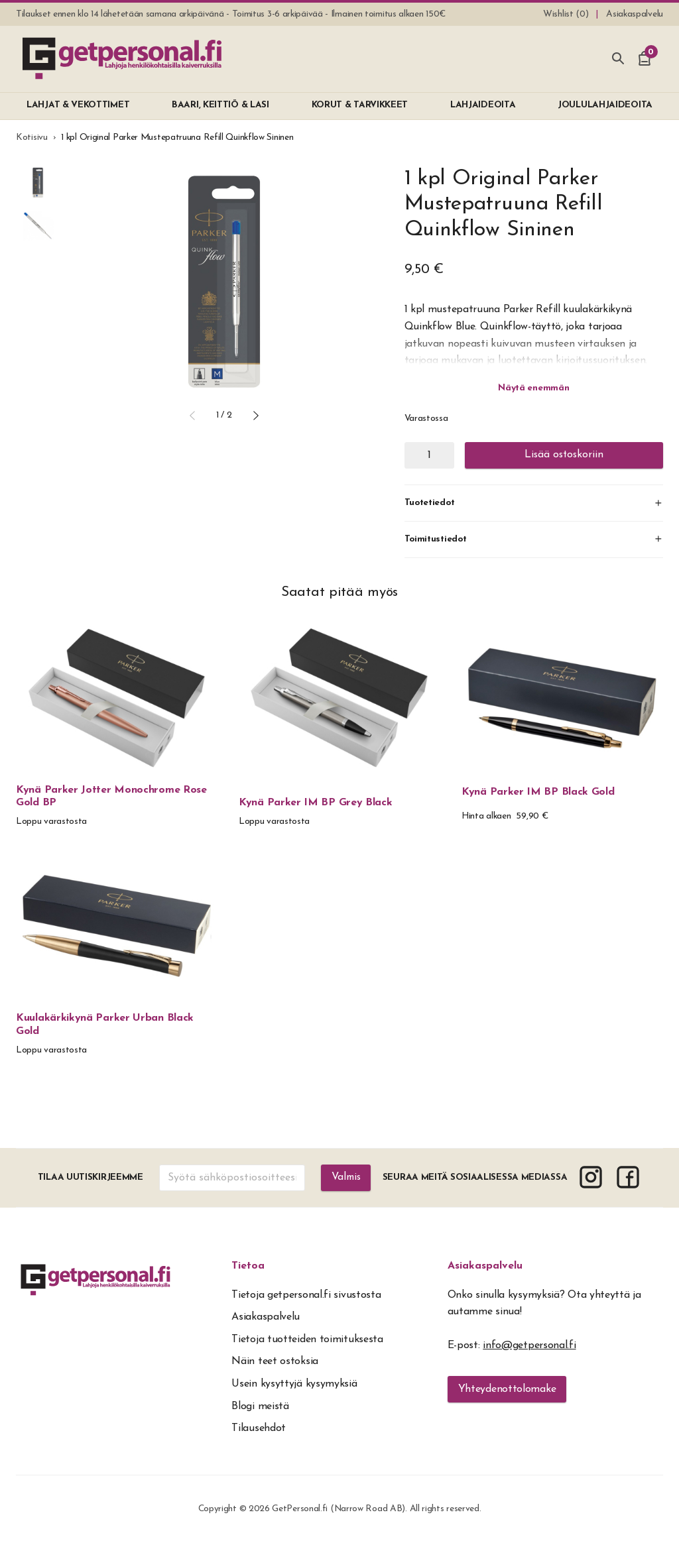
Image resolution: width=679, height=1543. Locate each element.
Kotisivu (32, 137)
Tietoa (248, 1266)
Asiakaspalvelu (485, 1266)
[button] (192, 415)
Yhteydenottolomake (507, 1389)
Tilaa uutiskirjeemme (90, 1177)
